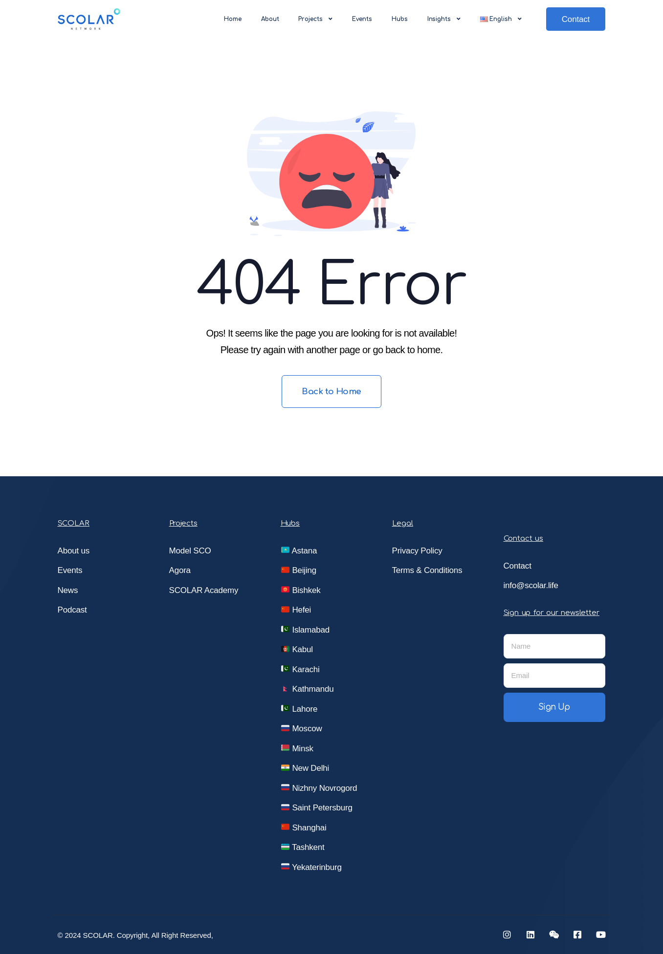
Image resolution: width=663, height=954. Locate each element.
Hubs (400, 19)
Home (233, 19)
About (270, 19)
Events (362, 19)
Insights (444, 19)
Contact (576, 19)
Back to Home (331, 391)
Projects (315, 19)
